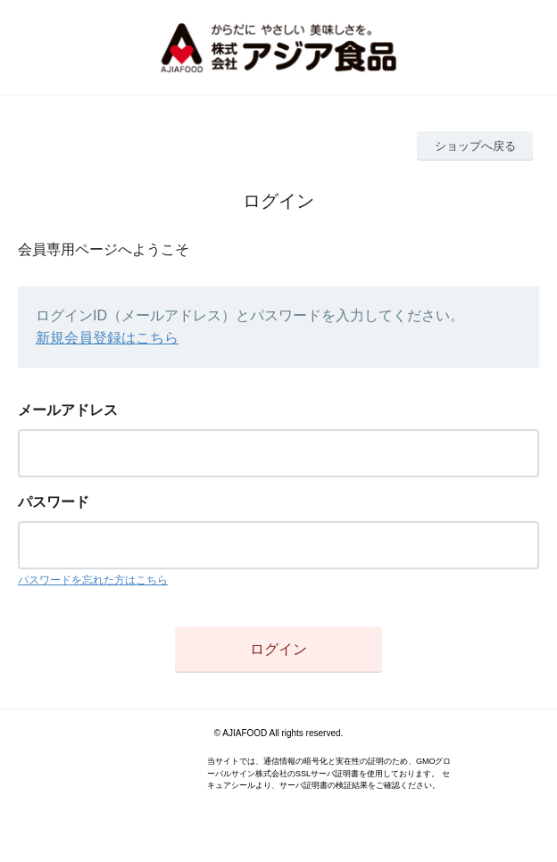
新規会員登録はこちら (107, 337)
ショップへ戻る (475, 146)
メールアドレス (68, 410)
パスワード (53, 502)
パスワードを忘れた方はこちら (93, 580)
